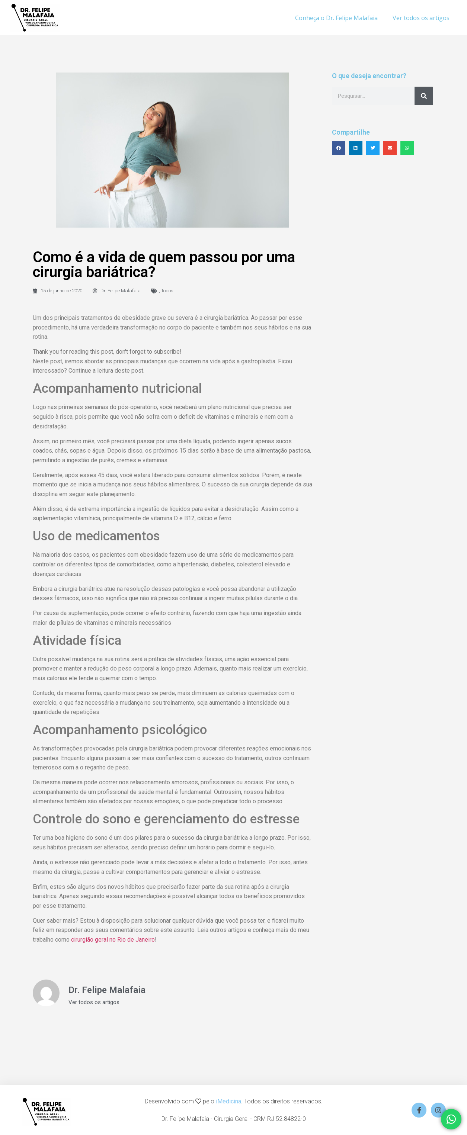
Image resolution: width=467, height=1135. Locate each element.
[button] (338, 148)
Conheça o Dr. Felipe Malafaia (336, 18)
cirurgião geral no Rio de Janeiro (113, 939)
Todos (167, 290)
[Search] (424, 96)
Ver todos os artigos (421, 18)
